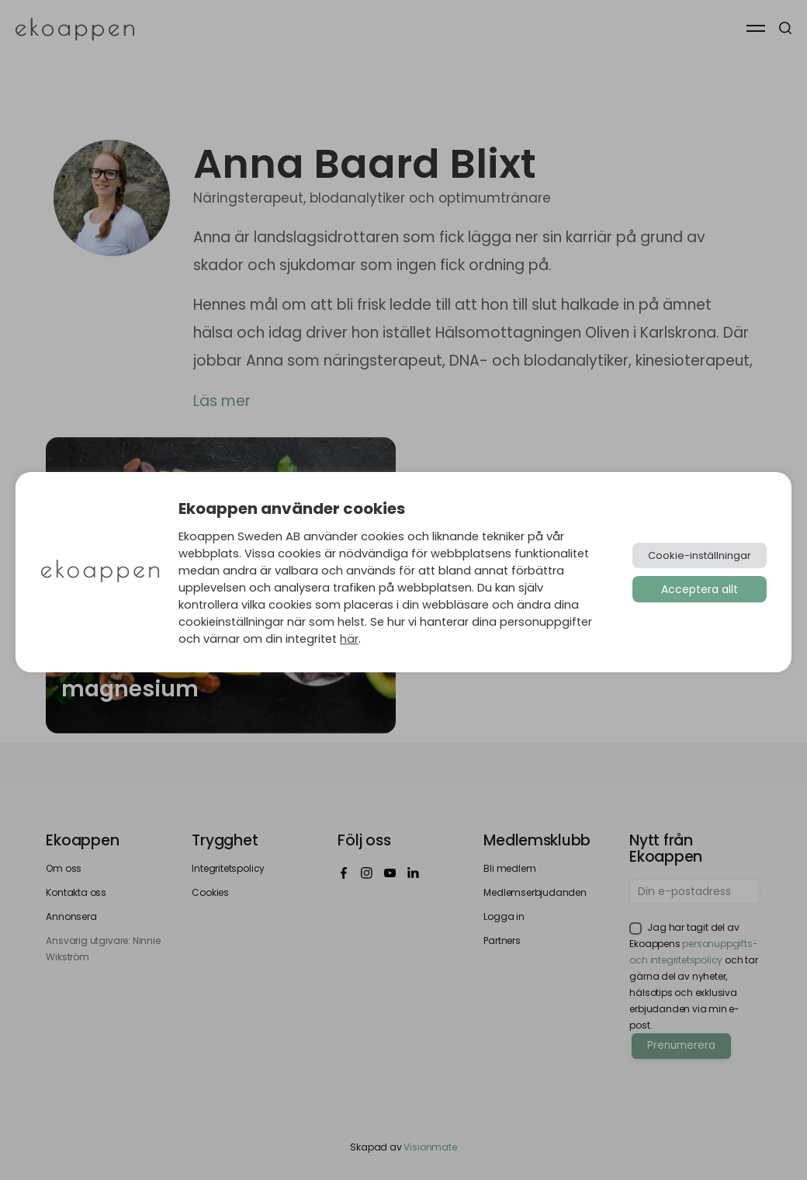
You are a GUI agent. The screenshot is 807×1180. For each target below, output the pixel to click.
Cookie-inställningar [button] (699, 555)
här (349, 639)
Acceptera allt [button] (699, 589)
